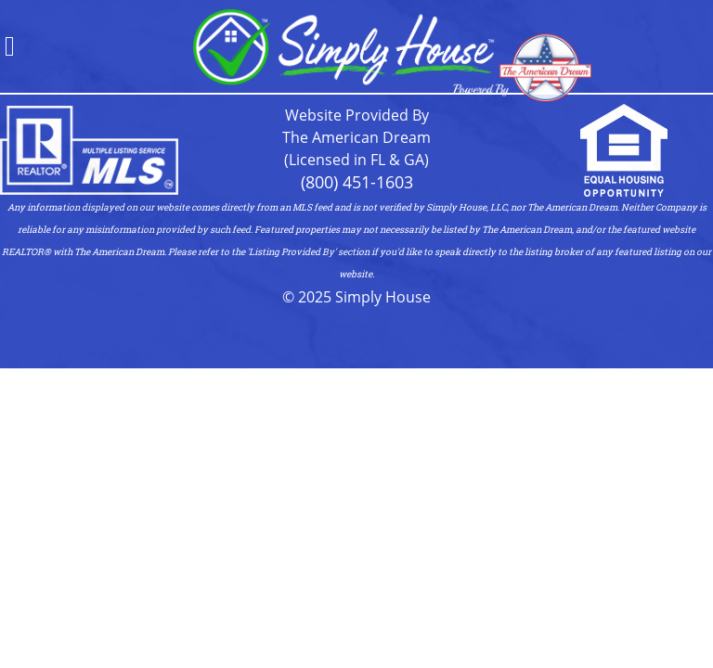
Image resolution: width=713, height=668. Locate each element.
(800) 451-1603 (357, 182)
